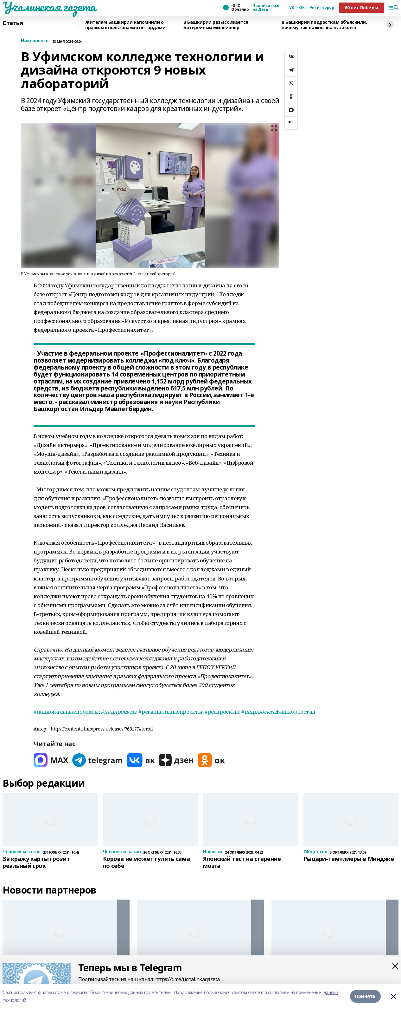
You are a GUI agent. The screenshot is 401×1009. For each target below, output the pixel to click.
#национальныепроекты (66, 711)
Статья (13, 23)
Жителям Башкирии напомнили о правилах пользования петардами (125, 25)
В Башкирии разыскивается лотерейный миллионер (215, 25)
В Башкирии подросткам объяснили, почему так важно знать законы (324, 25)
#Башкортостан (278, 711)
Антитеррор (322, 8)
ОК (301, 8)
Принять (365, 996)
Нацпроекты (35, 40)
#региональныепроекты (170, 711)
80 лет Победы (361, 7)
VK (291, 8)
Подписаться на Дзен (265, 7)
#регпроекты (222, 711)
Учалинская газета (49, 7)
